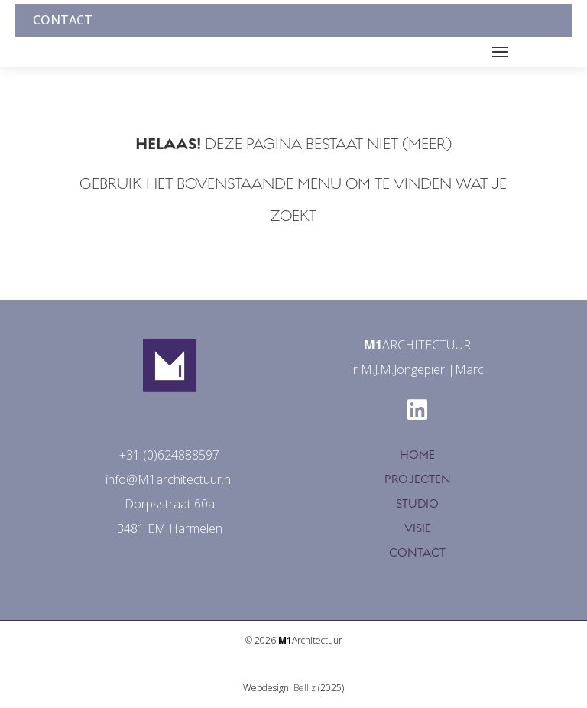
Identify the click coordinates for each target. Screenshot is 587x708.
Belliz (305, 687)
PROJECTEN (417, 479)
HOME (417, 455)
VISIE (417, 528)
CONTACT (417, 553)
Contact (62, 19)
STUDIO (417, 504)
